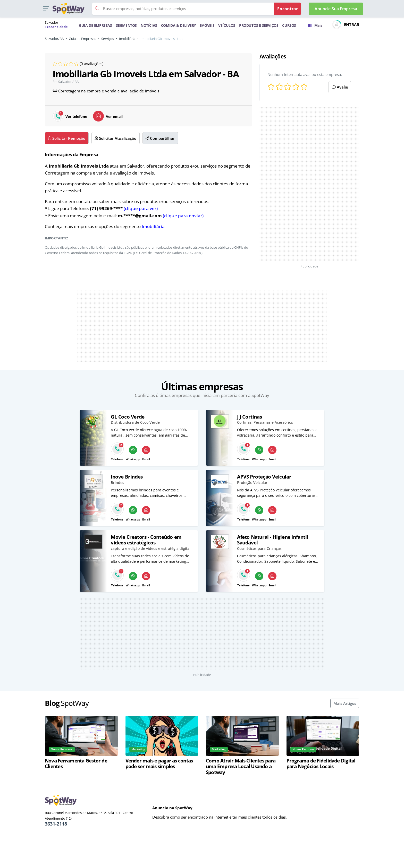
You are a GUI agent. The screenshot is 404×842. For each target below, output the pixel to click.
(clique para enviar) (183, 216)
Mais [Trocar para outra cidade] (315, 25)
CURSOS (289, 25)
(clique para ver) (141, 208)
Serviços (107, 38)
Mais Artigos (344, 703)
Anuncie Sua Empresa (336, 9)
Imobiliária (127, 38)
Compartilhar (160, 138)
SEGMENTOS (126, 25)
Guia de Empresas (82, 38)
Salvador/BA (54, 38)
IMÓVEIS (207, 25)
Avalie (340, 87)
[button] (45, 9)
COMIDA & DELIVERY (178, 25)
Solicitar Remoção (66, 138)
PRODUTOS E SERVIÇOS (258, 25)
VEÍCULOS (226, 25)
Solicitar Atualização (115, 138)
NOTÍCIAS (149, 25)
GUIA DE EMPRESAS (95, 25)
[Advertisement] (309, 184)
